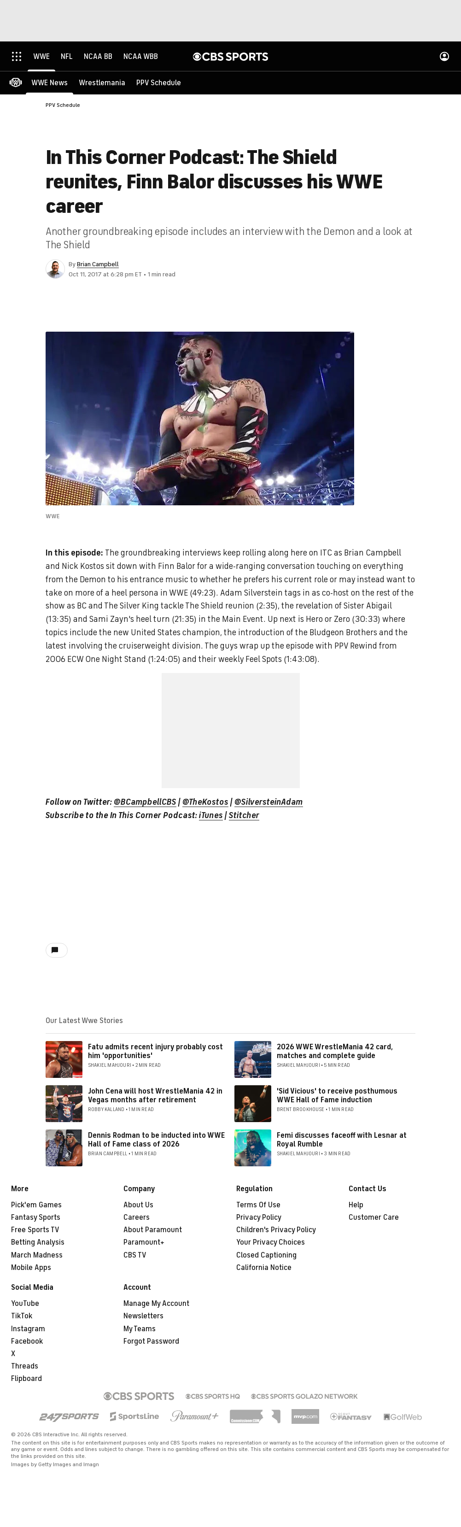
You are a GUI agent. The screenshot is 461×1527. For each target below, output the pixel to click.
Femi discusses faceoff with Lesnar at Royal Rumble (342, 1140)
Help (356, 1205)
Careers (136, 1217)
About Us (138, 1205)
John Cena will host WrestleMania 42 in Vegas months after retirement (155, 1096)
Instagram (28, 1329)
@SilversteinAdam (268, 802)
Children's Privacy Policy (276, 1229)
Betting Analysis (37, 1242)
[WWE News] (49, 82)
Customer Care (374, 1217)
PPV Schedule (63, 105)
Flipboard (26, 1378)
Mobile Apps (31, 1267)
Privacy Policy (258, 1217)
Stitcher (244, 815)
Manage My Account (156, 1303)
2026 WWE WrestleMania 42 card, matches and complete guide (335, 1051)
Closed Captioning (266, 1255)
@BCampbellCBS (145, 802)
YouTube (25, 1303)
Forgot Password (151, 1341)
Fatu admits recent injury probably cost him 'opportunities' (155, 1051)
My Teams (139, 1329)
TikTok (21, 1316)
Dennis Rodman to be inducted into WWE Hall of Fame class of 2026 (156, 1140)
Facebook (27, 1341)
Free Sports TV (35, 1229)
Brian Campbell (98, 264)
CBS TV (134, 1255)
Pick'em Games (36, 1205)
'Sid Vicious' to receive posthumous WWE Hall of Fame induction (337, 1096)
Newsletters (143, 1316)
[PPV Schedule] (159, 82)
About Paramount (152, 1229)
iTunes (211, 815)
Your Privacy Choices (270, 1242)
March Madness (37, 1255)
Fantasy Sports (35, 1217)
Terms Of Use (258, 1205)
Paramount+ (143, 1242)
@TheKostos (205, 802)
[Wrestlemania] (102, 82)
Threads (24, 1366)
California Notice (264, 1267)
